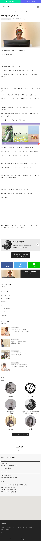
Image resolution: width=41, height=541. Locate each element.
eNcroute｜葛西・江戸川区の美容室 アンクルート (5, 6)
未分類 (3, 311)
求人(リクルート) (6, 315)
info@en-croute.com (10, 477)
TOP (2, 11)
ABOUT (3, 527)
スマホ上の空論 (12, 11)
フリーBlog (4, 305)
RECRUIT (32, 527)
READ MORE (20, 434)
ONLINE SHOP (5, 529)
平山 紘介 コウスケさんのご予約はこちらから (20, 255)
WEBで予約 (31, 1)
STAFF (25, 527)
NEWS (19, 527)
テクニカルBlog (5, 295)
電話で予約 (10, 1)
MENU (9, 527)
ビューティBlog (5, 298)
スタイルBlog (5, 291)
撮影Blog (3, 301)
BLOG (6, 11)
